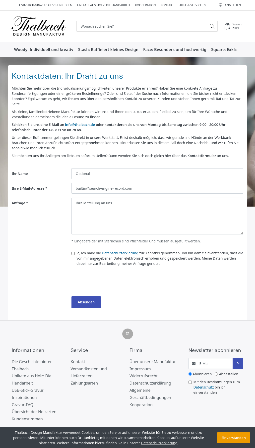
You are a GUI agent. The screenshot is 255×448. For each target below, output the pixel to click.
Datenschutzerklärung (120, 253)
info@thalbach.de (80, 124)
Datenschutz (203, 387)
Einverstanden (233, 437)
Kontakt (167, 5)
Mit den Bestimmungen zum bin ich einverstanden (216, 387)
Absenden (86, 302)
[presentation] (109, 282)
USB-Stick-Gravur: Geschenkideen (45, 5)
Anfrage (18, 203)
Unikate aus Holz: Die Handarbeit (103, 5)
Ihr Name (20, 173)
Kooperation (145, 5)
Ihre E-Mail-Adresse (28, 188)
